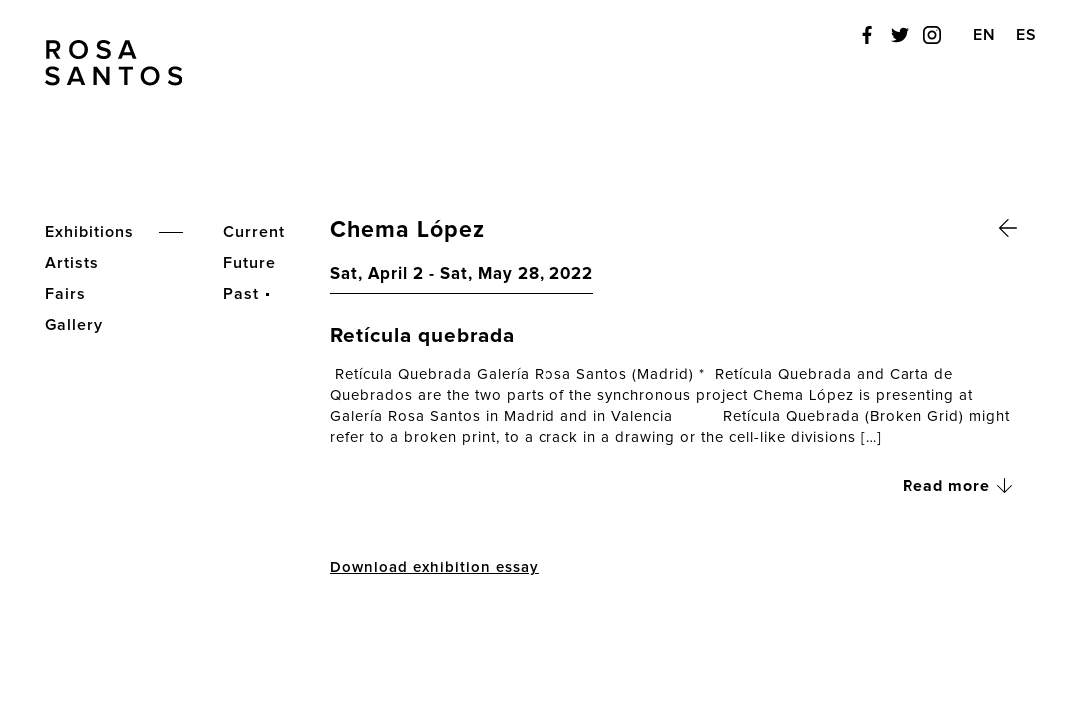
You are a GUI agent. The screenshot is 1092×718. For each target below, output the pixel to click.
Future (249, 263)
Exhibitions (89, 232)
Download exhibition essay (434, 567)
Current (254, 232)
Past (241, 294)
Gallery (74, 325)
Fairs (65, 294)
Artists (72, 263)
